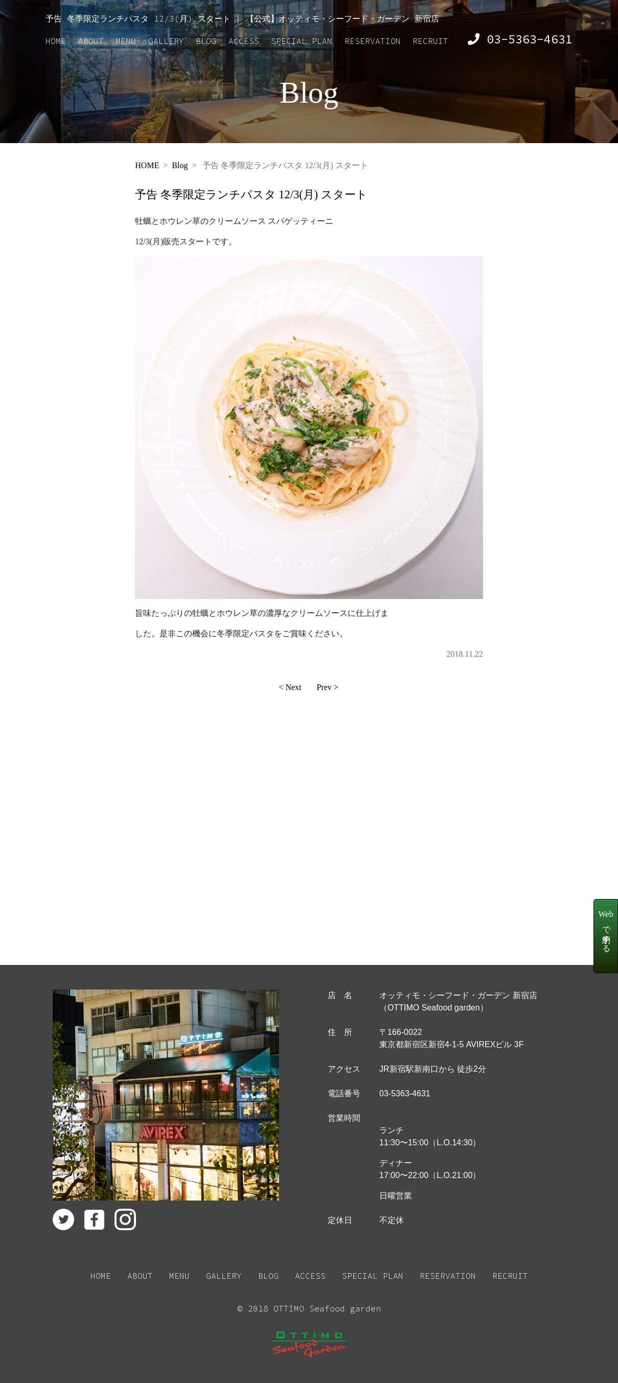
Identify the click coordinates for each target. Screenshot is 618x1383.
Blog (180, 165)
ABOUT (91, 41)
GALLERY (166, 41)
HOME (55, 41)
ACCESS (243, 41)
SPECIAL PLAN (301, 41)
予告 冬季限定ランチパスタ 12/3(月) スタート (251, 194)
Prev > (327, 687)
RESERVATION (373, 41)
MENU (126, 41)
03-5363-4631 (520, 39)
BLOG (206, 41)
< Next (290, 687)
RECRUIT (430, 41)
